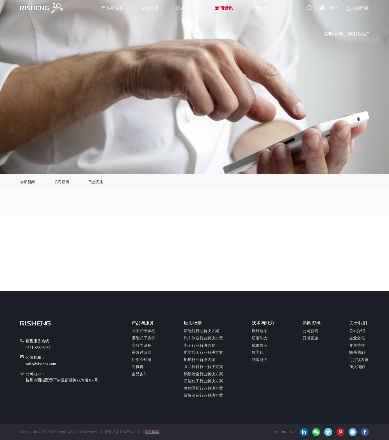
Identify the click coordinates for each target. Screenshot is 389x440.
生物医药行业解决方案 (203, 388)
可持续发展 (359, 360)
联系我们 (357, 353)
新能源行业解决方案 (201, 331)
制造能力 (259, 360)
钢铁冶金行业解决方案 (203, 374)
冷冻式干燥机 (143, 331)
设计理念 (259, 331)
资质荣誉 (357, 346)
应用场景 (150, 8)
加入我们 (357, 367)
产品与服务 (112, 8)
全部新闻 (27, 182)
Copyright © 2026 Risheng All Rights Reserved (61, 432)
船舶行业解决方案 (199, 360)
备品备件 (139, 374)
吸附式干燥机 (143, 338)
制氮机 (137, 367)
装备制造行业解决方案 (203, 395)
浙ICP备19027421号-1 (123, 432)
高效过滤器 (141, 353)
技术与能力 (187, 8)
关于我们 (259, 8)
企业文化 (357, 338)
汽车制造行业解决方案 (203, 338)
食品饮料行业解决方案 (203, 367)
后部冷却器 (141, 360)
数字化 (258, 353)
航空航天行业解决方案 (203, 353)
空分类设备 (141, 346)
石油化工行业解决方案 (203, 381)
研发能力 (259, 338)
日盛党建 (95, 182)
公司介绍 (357, 331)
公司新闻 (61, 182)
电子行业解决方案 (199, 346)
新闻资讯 (224, 8)
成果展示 (259, 346)
